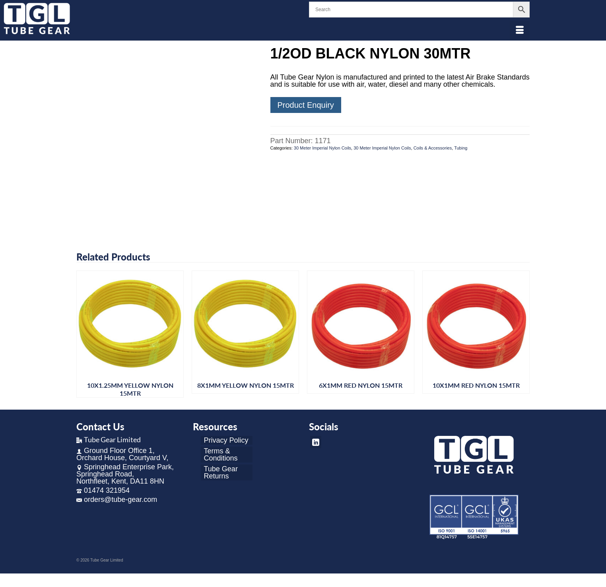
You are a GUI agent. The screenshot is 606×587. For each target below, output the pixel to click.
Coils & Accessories (433, 148)
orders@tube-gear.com (116, 499)
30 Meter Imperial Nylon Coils (322, 148)
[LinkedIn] (315, 442)
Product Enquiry (306, 105)
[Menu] (520, 31)
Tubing (460, 148)
